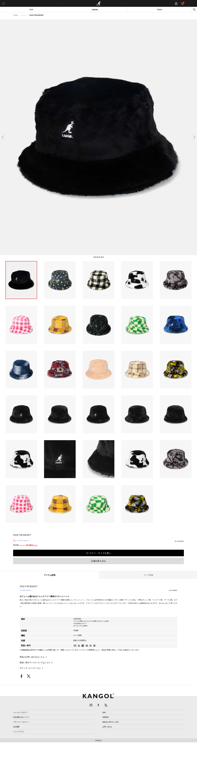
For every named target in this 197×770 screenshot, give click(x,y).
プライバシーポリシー (21, 722)
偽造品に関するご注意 (110, 722)
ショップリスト (18, 731)
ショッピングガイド (20, 712)
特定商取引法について (21, 717)
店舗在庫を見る (98, 561)
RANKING (95, 9)
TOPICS (159, 9)
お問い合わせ (107, 727)
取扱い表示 (26, 645)
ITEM (31, 9)
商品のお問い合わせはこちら (32, 657)
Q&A (104, 712)
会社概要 (16, 727)
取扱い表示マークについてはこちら (35, 662)
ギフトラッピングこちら (30, 668)
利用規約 (105, 717)
